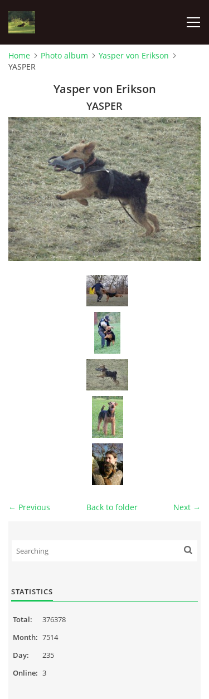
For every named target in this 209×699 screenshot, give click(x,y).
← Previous (29, 507)
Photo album (64, 55)
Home (19, 55)
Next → (187, 507)
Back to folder (112, 507)
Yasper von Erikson (134, 55)
